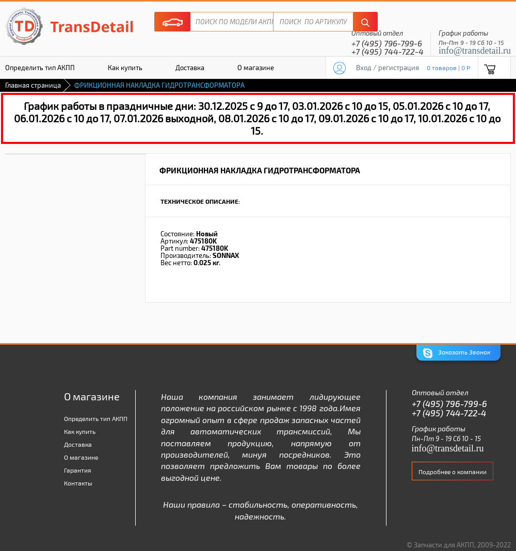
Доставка (189, 67)
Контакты (78, 483)
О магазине (255, 67)
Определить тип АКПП (95, 418)
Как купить (125, 67)
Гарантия (77, 470)
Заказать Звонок (456, 353)
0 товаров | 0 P (448, 67)
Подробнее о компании (452, 471)
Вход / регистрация (387, 67)
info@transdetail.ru (475, 50)
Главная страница (33, 85)
